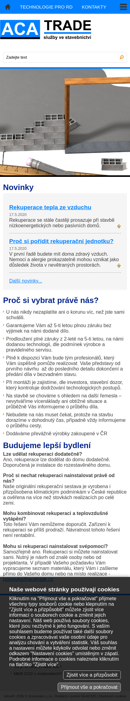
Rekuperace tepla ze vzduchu (50, 207)
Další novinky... (25, 280)
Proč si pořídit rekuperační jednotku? (61, 241)
